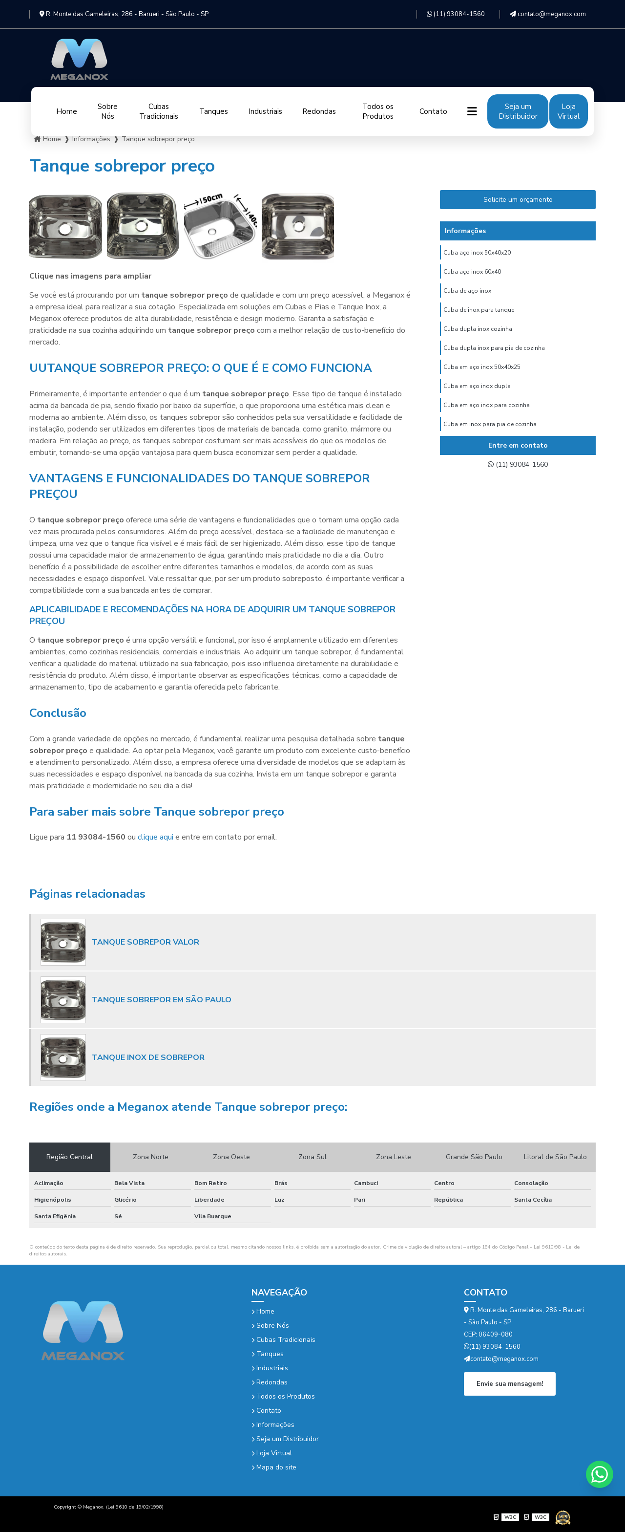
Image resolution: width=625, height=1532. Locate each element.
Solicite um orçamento (518, 199)
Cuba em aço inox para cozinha (486, 418)
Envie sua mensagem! (510, 1383)
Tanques (213, 111)
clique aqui (155, 837)
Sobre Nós (108, 111)
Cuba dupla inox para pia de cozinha (494, 356)
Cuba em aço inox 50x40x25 (482, 377)
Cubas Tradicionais (158, 111)
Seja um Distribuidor (518, 111)
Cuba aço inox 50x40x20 (477, 254)
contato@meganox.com (548, 14)
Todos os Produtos (378, 111)
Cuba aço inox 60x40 (472, 274)
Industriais (265, 111)
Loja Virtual (569, 111)
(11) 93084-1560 (456, 14)
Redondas (319, 111)
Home (66, 111)
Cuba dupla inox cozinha (477, 336)
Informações (272, 1424)
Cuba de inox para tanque (478, 315)
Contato (433, 111)
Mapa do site (273, 1467)
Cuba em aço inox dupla (477, 397)
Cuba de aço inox (467, 295)
